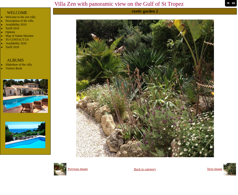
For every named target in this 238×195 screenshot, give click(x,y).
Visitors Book (14, 68)
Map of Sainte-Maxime (20, 36)
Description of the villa (19, 21)
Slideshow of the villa (19, 64)
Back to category (145, 169)
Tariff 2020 (12, 47)
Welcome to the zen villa (20, 17)
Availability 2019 (16, 24)
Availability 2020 (16, 43)
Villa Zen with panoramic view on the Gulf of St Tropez (119, 4)
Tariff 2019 (12, 28)
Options (10, 32)
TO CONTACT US (17, 39)
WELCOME (17, 13)
